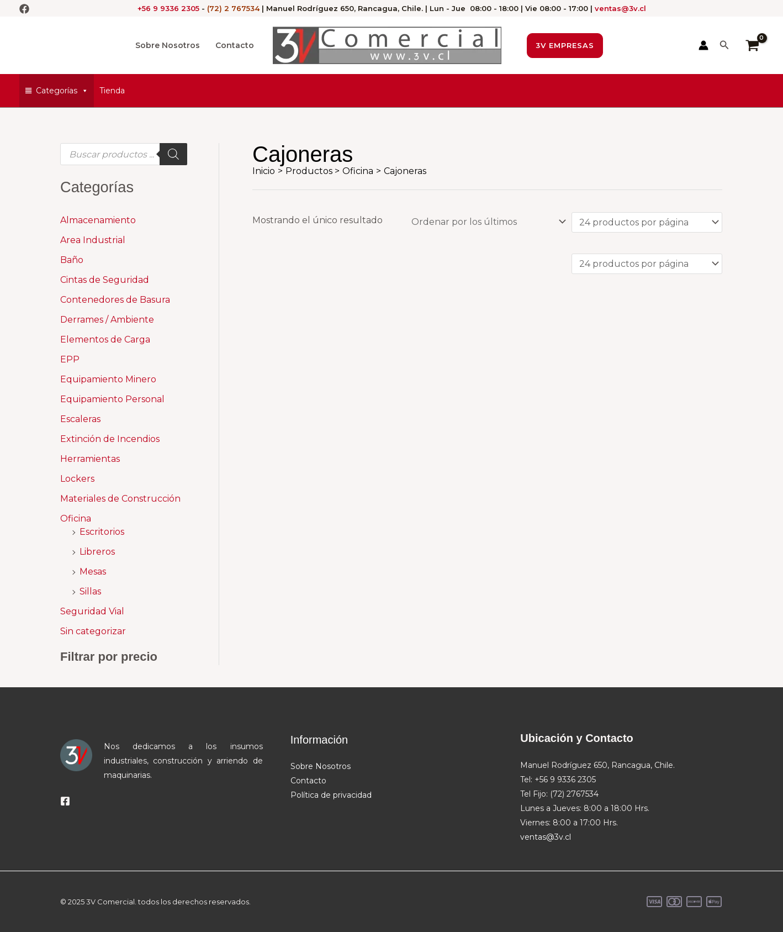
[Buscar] (173, 154)
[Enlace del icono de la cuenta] (703, 45)
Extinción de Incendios (110, 439)
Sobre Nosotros (167, 45)
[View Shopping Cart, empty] (752, 45)
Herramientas (90, 459)
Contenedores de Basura (115, 299)
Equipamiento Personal (112, 399)
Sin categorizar (93, 631)
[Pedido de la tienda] (486, 221)
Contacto (234, 45)
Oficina (75, 518)
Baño (71, 260)
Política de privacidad (331, 795)
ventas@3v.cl (620, 8)
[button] (565, 45)
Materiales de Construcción (120, 498)
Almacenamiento (98, 220)
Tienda (112, 91)
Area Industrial (92, 240)
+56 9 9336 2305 (168, 8)
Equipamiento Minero (108, 379)
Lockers (77, 478)
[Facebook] (24, 9)
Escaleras (80, 419)
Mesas (93, 571)
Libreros (97, 551)
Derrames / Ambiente (107, 319)
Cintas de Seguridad (104, 280)
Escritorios (102, 531)
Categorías (62, 90)
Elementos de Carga (105, 339)
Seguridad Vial (92, 611)
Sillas (90, 591)
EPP (70, 359)
